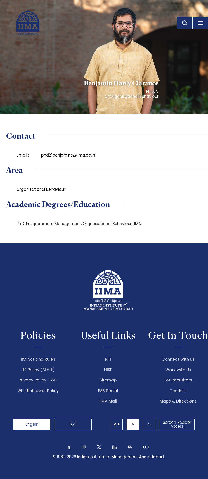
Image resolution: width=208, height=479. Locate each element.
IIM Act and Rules (38, 359)
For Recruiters (178, 380)
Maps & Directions (178, 401)
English (32, 424)
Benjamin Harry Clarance (170, 119)
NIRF (108, 369)
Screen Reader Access (177, 424)
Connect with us (178, 359)
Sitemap (108, 380)
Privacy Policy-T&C (38, 380)
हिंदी (73, 424)
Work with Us (178, 369)
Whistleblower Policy (38, 390)
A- (149, 424)
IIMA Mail (108, 401)
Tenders (178, 390)
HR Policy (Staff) (38, 369)
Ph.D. (79, 119)
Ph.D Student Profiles (118, 119)
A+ (116, 424)
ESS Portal (108, 390)
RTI (108, 359)
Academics (49, 119)
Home (21, 119)
